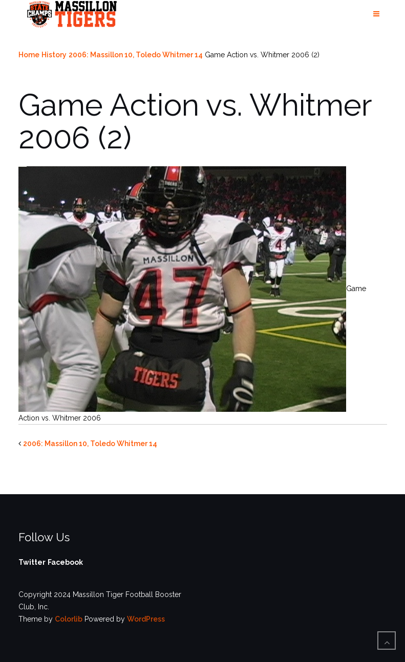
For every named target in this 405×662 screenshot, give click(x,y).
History (54, 55)
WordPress (146, 619)
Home (28, 55)
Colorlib (68, 619)
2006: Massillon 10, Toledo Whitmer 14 (136, 55)
